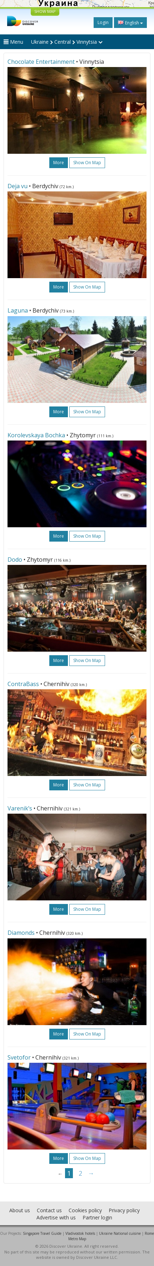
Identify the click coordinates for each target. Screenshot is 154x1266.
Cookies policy (85, 1210)
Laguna (18, 310)
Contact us (49, 1210)
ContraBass (23, 684)
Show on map (87, 163)
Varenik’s (20, 808)
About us (19, 1210)
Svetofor (19, 1057)
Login (103, 22)
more (58, 163)
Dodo (15, 559)
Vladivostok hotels (80, 1233)
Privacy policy (124, 1210)
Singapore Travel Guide (42, 1233)
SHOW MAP (45, 11)
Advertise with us (56, 1217)
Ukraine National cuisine (120, 1233)
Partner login (97, 1217)
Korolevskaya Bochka (36, 435)
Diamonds (21, 933)
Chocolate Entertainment (41, 62)
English (130, 22)
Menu (13, 41)
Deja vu (18, 186)
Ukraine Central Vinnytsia (67, 41)
